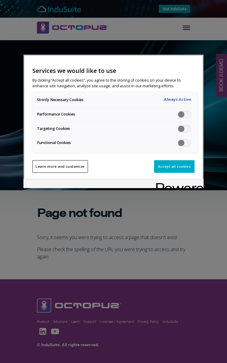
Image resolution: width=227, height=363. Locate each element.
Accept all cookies (174, 166)
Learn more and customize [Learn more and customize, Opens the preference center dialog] (60, 166)
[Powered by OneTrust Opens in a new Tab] (178, 184)
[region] (113, 121)
